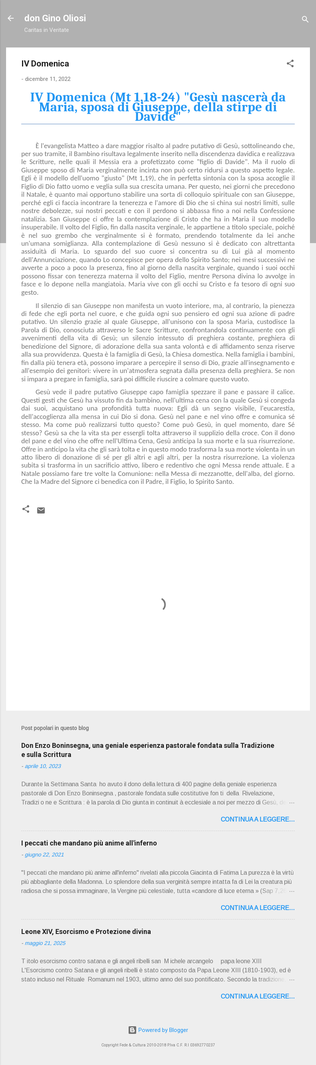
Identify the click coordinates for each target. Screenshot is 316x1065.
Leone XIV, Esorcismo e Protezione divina (86, 931)
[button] (290, 65)
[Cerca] (305, 20)
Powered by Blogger (158, 1030)
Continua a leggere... (258, 819)
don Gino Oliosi (55, 18)
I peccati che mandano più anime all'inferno (89, 843)
